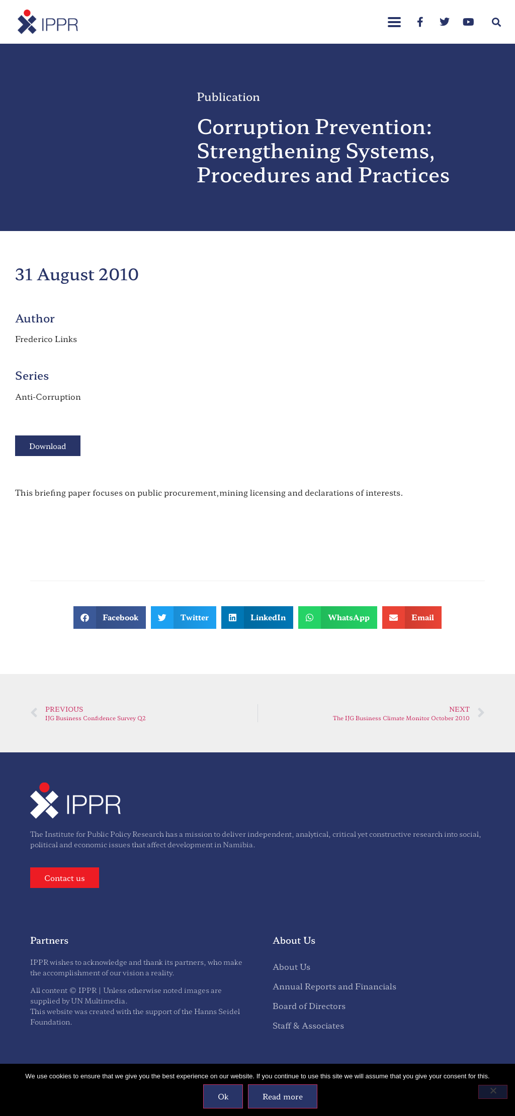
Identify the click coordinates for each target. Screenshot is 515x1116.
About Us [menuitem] (291, 966)
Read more (283, 1096)
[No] (492, 1092)
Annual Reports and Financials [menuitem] (334, 986)
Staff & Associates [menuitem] (308, 1025)
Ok (223, 1096)
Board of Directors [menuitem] (309, 1005)
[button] (496, 22)
